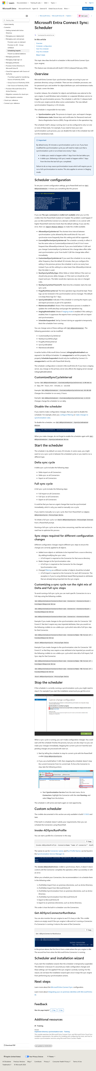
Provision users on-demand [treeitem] (16, 42)
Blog (28, 1062)
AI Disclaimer (7, 1062)
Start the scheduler (42, 49)
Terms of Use (77, 1062)
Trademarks (6, 1065)
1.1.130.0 (86, 814)
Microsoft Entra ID (58, 16)
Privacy (46, 1062)
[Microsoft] (4, 2)
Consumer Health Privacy (61, 1062)
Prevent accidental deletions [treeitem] (17, 54)
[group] (64, 845)
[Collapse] (26, 16)
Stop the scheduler (42, 52)
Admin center (87, 9)
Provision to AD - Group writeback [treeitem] (15, 46)
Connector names (56, 851)
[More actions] (91, 16)
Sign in (91, 3)
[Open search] (86, 3)
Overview (39, 43)
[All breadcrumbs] (36, 16)
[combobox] (16, 20)
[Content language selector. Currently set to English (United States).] (12, 1056)
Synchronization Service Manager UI (50, 854)
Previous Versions (19, 1062)
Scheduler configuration (44, 46)
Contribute (37, 1062)
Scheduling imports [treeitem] (14, 51)
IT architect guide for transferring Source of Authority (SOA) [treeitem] (18, 78)
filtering (48, 570)
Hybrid (68, 16)
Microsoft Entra (45, 16)
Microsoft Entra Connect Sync (62, 987)
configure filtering (66, 415)
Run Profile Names (74, 851)
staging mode (68, 311)
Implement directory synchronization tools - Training (52, 1032)
